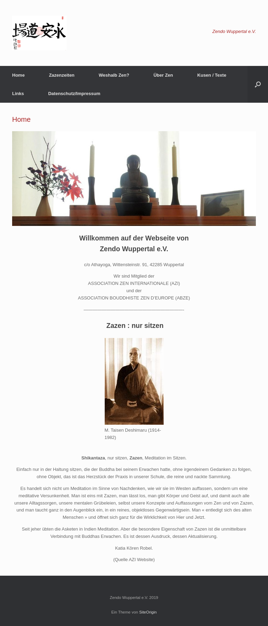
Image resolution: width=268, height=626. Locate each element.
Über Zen (163, 75)
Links (18, 93)
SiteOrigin (148, 612)
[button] (258, 84)
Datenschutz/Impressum (74, 93)
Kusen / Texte (211, 75)
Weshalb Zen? (114, 75)
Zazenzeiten (62, 75)
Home (18, 75)
